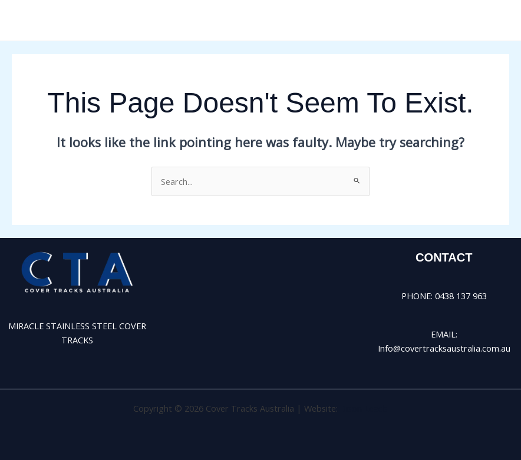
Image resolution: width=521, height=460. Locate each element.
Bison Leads (364, 408)
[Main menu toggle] (496, 20)
